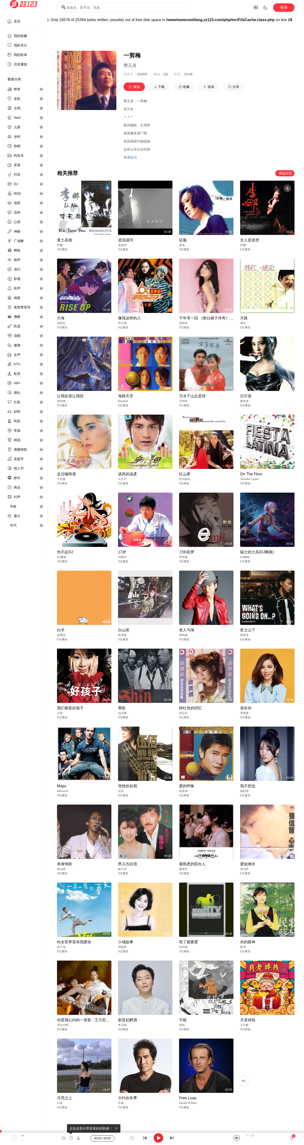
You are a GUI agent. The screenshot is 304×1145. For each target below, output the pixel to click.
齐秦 (121, 1103)
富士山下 (247, 630)
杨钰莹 (244, 791)
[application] (152, 1138)
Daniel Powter (188, 1103)
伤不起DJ (65, 552)
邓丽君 (122, 947)
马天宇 (122, 479)
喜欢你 (246, 708)
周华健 (61, 401)
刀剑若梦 (186, 552)
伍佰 (121, 791)
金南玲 (122, 245)
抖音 (60, 1103)
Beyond (123, 401)
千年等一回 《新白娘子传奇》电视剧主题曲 (215, 318)
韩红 (243, 323)
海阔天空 (125, 396)
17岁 (122, 552)
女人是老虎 (249, 240)
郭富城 (183, 791)
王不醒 (244, 1025)
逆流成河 (125, 240)
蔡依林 (244, 401)
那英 (182, 245)
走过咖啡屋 (66, 474)
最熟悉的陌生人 (192, 864)
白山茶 (123, 630)
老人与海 (186, 630)
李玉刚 (122, 1025)
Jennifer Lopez (249, 479)
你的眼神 (247, 942)
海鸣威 (183, 635)
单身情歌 (64, 864)
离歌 (122, 708)
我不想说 (247, 786)
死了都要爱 (188, 942)
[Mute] (237, 1138)
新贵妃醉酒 (127, 1020)
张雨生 (61, 323)
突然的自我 (127, 786)
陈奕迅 (244, 635)
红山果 (184, 474)
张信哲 (244, 869)
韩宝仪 (183, 713)
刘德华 (122, 557)
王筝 (60, 713)
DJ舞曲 (61, 557)
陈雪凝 (122, 635)
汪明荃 (183, 401)
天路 (244, 318)
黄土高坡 (64, 240)
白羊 (61, 630)
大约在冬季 (127, 1098)
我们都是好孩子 (70, 708)
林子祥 (122, 869)
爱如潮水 (247, 864)
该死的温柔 (127, 474)
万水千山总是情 (192, 396)
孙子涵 (61, 947)
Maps (61, 786)
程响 (182, 1025)
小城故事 (125, 942)
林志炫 (61, 869)
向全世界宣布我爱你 (74, 942)
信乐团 (122, 713)
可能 (183, 1020)
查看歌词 (130, 157)
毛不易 (122, 323)
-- (22, 1135)
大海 (61, 318)
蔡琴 (243, 947)
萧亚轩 (183, 869)
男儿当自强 (127, 864)
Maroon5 (62, 791)
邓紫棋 (244, 713)
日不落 (246, 396)
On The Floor (251, 474)
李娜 (60, 245)
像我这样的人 (129, 318)
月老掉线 (247, 1020)
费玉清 (130, 65)
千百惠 (61, 479)
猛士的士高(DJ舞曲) (257, 552)
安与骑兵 (184, 479)
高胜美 (183, 323)
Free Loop (187, 1098)
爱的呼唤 (186, 786)
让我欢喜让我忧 (70, 396)
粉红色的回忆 (190, 708)
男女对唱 (62, 1025)
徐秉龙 (61, 635)
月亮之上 (64, 1098)
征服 (183, 240)
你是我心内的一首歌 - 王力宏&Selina (88, 1020)
